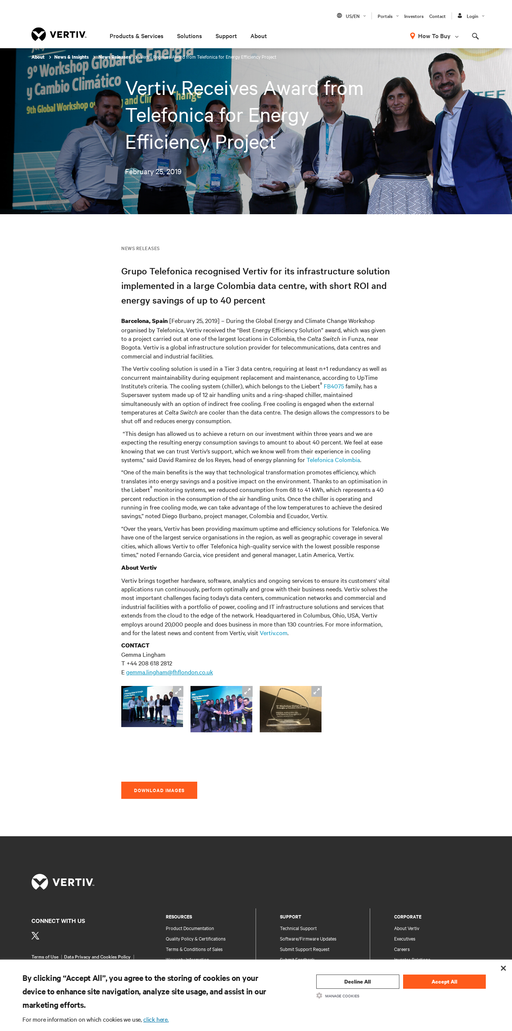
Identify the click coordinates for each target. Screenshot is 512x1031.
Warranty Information (187, 959)
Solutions (189, 35)
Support (226, 35)
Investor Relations (412, 959)
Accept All (444, 981)
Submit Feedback (297, 959)
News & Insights (72, 57)
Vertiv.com (273, 632)
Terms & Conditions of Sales (194, 948)
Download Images (159, 790)
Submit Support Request (304, 948)
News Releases (115, 57)
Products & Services (137, 35)
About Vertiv (406, 927)
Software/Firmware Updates (308, 938)
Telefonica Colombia (333, 459)
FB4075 (334, 386)
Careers (402, 948)
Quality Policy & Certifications (196, 938)
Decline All (357, 981)
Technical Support (298, 927)
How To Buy (434, 35)
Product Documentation (190, 927)
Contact (437, 15)
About (258, 35)
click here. (156, 1019)
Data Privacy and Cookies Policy (97, 956)
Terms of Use (44, 956)
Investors (414, 15)
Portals (385, 15)
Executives (404, 938)
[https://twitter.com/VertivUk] (35, 935)
